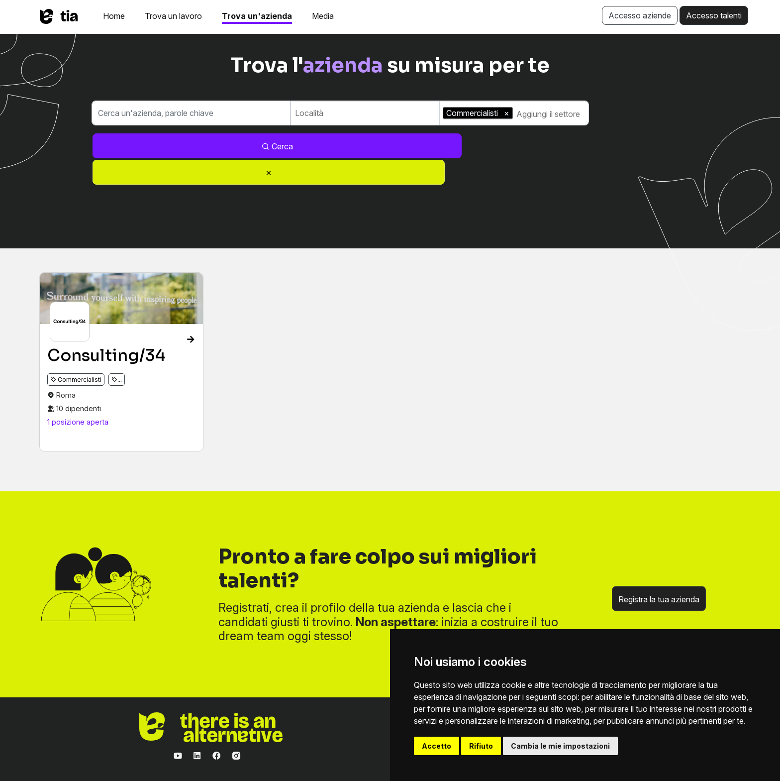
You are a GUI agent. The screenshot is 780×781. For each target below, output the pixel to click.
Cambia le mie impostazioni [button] (560, 746)
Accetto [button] (436, 746)
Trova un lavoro (173, 16)
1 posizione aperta (77, 370)
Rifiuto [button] (481, 746)
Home (114, 16)
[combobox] (367, 113)
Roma (66, 343)
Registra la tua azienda (658, 548)
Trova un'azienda (257, 16)
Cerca (621, 113)
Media (323, 16)
